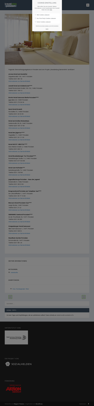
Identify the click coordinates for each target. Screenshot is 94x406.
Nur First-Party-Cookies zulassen (45, 18)
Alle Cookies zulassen (42, 15)
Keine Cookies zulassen (43, 22)
